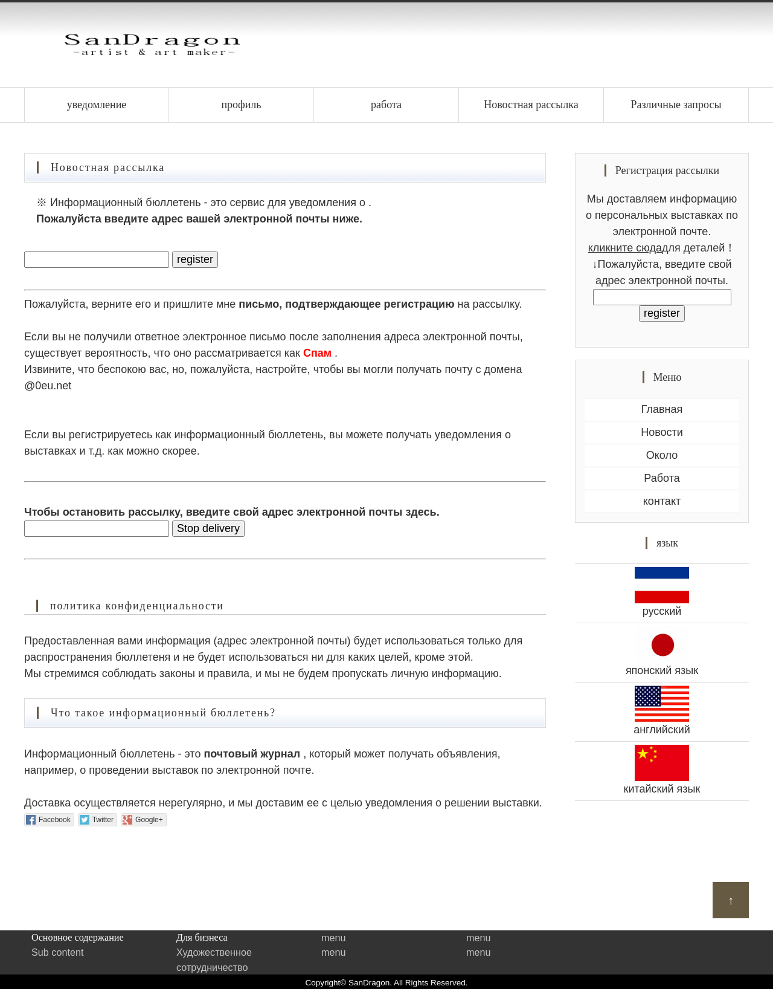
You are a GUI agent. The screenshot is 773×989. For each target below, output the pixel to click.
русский (662, 592)
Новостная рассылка (531, 105)
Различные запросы (675, 105)
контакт (662, 501)
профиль (241, 105)
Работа (661, 478)
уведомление (97, 105)
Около (662, 455)
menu (333, 937)
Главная (662, 409)
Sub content (57, 952)
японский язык (662, 651)
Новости (662, 432)
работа (386, 105)
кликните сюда (625, 248)
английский (662, 711)
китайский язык (662, 770)
